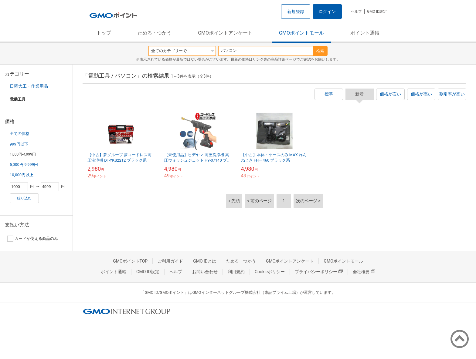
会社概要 (364, 271)
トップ (104, 33)
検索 (320, 51)
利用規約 (236, 271)
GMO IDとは (204, 261)
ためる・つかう (155, 33)
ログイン (327, 11)
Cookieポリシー (270, 271)
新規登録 (295, 11)
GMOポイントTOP (130, 261)
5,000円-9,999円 (24, 164)
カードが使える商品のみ (32, 239)
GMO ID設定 (377, 11)
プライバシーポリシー (319, 271)
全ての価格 (19, 133)
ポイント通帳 (364, 33)
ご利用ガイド (170, 261)
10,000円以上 (21, 175)
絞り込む (24, 198)
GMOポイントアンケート (225, 33)
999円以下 (19, 144)
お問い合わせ (205, 271)
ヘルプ (356, 11)
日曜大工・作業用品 (29, 86)
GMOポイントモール (301, 33)
